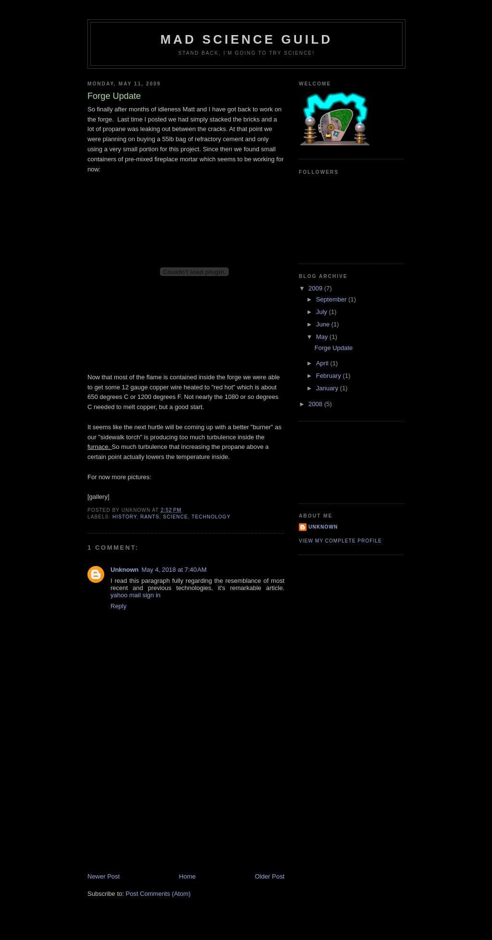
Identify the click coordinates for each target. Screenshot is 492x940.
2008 (316, 404)
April (323, 363)
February (329, 375)
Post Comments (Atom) (158, 893)
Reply (118, 606)
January (328, 388)
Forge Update (333, 347)
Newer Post (103, 876)
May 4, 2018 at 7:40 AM (174, 569)
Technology (211, 516)
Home (187, 876)
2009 (316, 288)
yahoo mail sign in (135, 595)
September (332, 299)
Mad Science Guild (246, 39)
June (324, 324)
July (322, 311)
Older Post (269, 876)
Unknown (125, 569)
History (124, 516)
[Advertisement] (159, 805)
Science (175, 516)
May (323, 336)
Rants (149, 516)
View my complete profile (340, 540)
